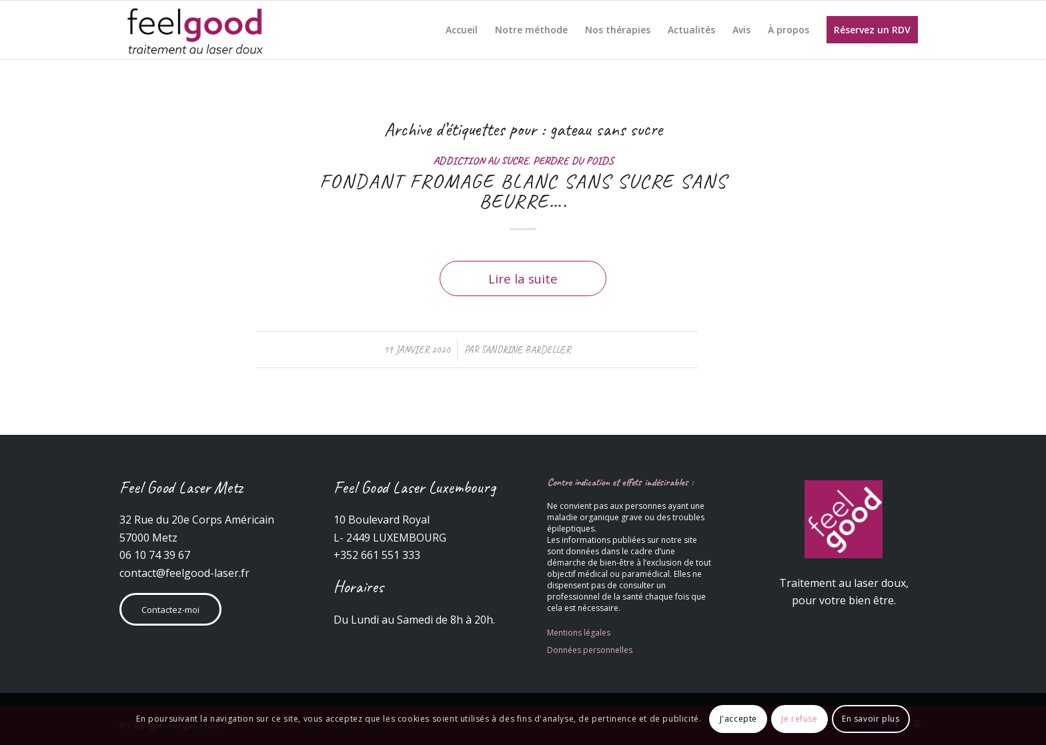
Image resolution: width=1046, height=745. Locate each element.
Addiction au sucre (480, 160)
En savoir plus (870, 718)
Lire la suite (523, 278)
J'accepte (738, 718)
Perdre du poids (573, 160)
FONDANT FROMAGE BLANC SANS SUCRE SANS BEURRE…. (523, 190)
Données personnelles (589, 650)
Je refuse (799, 718)
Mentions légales (578, 632)
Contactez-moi (170, 610)
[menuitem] (461, 30)
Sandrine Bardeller (525, 349)
